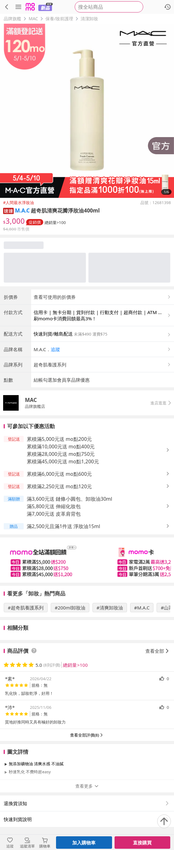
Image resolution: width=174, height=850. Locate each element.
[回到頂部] (164, 821)
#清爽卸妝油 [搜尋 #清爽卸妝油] (109, 607)
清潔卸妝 (89, 18)
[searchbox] (109, 6)
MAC (33, 18)
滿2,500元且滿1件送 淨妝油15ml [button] (63, 526)
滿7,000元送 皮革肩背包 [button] (54, 513)
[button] (8, 210)
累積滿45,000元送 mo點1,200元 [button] (63, 461)
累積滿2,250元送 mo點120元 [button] (59, 486)
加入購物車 (84, 842)
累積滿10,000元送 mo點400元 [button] (61, 446)
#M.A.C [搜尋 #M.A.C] (142, 607)
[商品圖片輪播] (87, 111)
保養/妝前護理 (59, 18)
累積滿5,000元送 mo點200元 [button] (59, 439)
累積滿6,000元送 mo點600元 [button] (59, 473)
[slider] (87, 560)
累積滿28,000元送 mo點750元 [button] (61, 454)
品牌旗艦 (12, 18)
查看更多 (87, 786)
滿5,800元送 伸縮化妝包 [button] (54, 506)
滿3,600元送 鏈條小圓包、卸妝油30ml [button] (69, 498)
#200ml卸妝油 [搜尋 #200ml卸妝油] (70, 607)
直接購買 (142, 842)
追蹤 (55, 349)
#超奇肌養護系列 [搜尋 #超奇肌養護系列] (26, 607)
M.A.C (22, 210)
